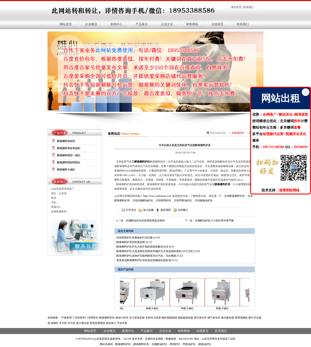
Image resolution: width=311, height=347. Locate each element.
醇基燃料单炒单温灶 (68, 148)
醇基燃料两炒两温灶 (68, 162)
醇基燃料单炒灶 (66, 141)
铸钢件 (55, 323)
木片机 (63, 323)
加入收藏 (148, 209)
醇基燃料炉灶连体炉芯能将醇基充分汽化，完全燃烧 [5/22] (149, 255)
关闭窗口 (182, 209)
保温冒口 (111, 323)
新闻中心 (116, 24)
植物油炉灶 (206, 200)
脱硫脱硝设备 (185, 317)
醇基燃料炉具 (222, 184)
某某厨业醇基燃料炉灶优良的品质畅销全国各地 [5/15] (147, 260)
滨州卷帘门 (81, 317)
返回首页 (236, 7)
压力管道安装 (137, 317)
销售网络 (192, 24)
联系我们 (248, 7)
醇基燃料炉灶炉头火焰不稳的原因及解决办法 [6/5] (145, 246)
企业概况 (91, 24)
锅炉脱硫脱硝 (169, 317)
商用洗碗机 (241, 317)
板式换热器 (227, 317)
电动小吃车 (122, 317)
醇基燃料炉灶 (142, 161)
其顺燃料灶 (238, 132)
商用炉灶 (166, 200)
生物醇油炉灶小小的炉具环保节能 (214, 220)
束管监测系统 (97, 323)
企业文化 (167, 24)
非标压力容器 (153, 317)
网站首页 (66, 24)
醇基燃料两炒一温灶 (68, 155)
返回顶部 (165, 209)
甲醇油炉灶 (185, 200)
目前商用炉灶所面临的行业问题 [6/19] (138, 237)
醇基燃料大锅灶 (66, 169)
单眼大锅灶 (154, 308)
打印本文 (130, 209)
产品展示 (142, 24)
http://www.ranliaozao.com (157, 195)
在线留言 (217, 24)
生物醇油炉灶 (145, 200)
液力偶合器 (82, 323)
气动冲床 (122, 323)
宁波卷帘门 (67, 317)
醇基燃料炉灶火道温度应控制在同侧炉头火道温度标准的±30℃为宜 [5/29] (158, 251)
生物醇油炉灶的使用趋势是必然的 (145, 220)
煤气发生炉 (200, 317)
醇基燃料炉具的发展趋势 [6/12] (134, 242)
